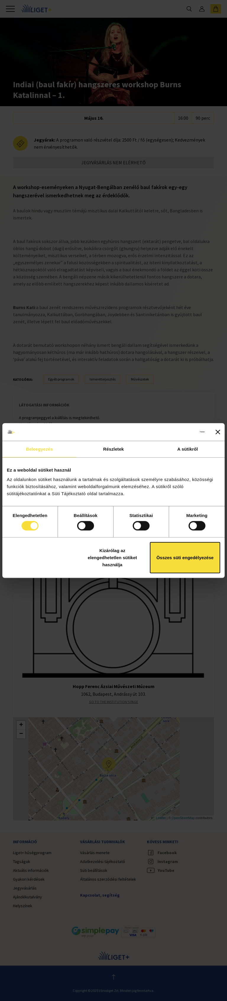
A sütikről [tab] (187, 449)
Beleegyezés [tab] (39, 449)
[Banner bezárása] (217, 432)
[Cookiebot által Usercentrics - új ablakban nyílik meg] (179, 432)
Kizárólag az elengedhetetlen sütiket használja (112, 557)
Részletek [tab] (113, 449)
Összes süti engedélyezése (184, 557)
